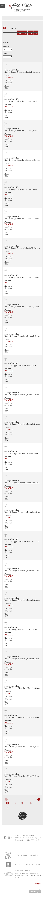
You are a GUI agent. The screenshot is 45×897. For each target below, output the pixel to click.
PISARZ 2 (8, 195)
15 (8, 807)
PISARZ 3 (8, 400)
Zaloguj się (37, 884)
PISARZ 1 (8, 77)
